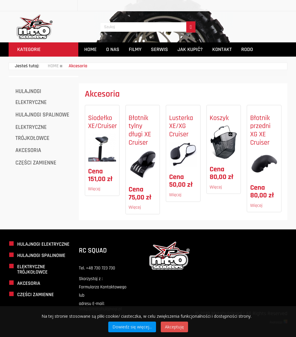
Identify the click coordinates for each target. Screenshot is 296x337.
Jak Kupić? (190, 49)
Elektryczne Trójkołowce (32, 133)
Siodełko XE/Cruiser (102, 122)
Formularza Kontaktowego (102, 287)
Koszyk (219, 118)
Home (90, 49)
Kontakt (222, 49)
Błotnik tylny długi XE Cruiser (140, 130)
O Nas (112, 49)
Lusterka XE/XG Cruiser (181, 126)
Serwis (159, 49)
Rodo (247, 49)
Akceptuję (174, 327)
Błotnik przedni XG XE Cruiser (260, 130)
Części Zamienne (35, 163)
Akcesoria (28, 150)
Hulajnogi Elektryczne (31, 97)
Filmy (135, 49)
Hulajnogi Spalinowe (42, 115)
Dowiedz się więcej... (132, 327)
